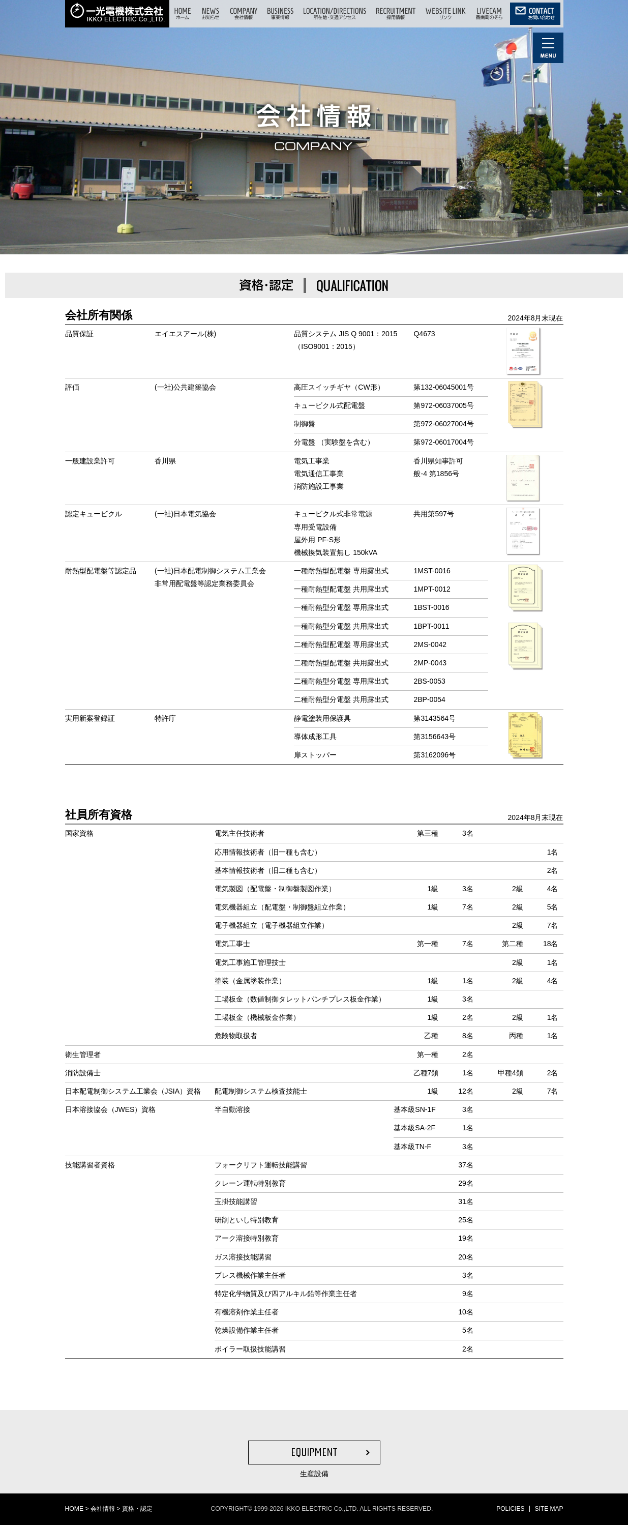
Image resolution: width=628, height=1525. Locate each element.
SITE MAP (548, 1508)
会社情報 (103, 1508)
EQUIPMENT (314, 1452)
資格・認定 (137, 1508)
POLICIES (510, 1508)
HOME (74, 1508)
